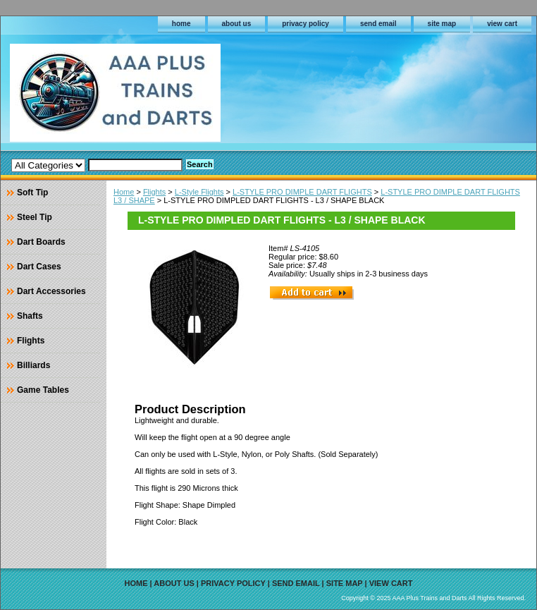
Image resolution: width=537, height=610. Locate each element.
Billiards (33, 365)
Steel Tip (34, 217)
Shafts (30, 316)
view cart (502, 24)
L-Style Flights (199, 192)
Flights (154, 192)
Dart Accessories (51, 291)
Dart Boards (41, 242)
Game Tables (43, 390)
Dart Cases (39, 267)
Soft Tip (32, 192)
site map (442, 24)
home (181, 24)
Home (123, 192)
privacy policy (305, 24)
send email (378, 24)
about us (237, 24)
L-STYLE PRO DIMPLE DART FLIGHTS (302, 192)
